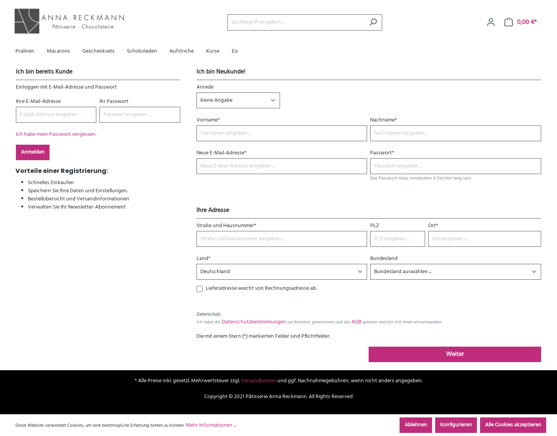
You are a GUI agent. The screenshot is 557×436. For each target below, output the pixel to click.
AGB (356, 322)
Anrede (205, 87)
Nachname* (383, 120)
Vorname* (208, 120)
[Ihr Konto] (491, 22)
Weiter (455, 354)
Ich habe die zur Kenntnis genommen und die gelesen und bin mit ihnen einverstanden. (319, 322)
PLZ (374, 226)
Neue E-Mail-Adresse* (221, 153)
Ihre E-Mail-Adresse (38, 101)
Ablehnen (416, 425)
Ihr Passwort (113, 101)
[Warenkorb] (521, 22)
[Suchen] (373, 22)
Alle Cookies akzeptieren (513, 425)
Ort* (433, 226)
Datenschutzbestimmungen (254, 322)
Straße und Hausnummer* (226, 226)
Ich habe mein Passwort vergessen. (56, 134)
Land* (203, 259)
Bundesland (384, 259)
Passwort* (382, 153)
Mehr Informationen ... (211, 425)
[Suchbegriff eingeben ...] (295, 22)
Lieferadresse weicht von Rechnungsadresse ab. (261, 288)
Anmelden (32, 152)
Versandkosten (258, 380)
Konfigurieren (456, 425)
